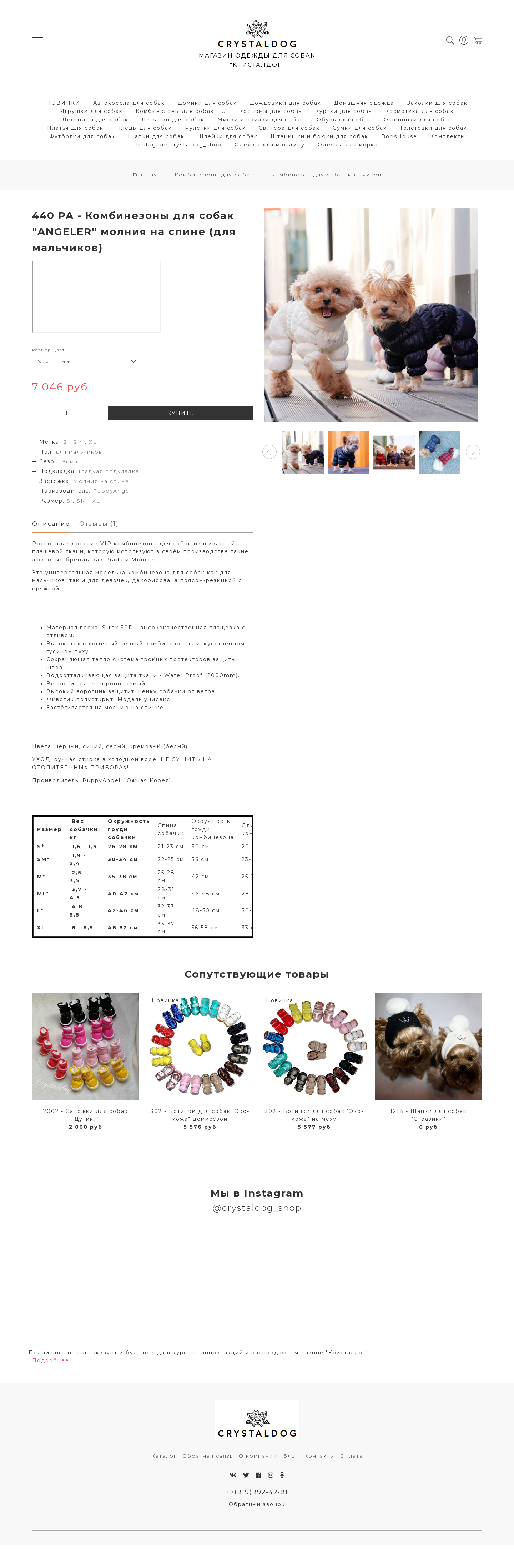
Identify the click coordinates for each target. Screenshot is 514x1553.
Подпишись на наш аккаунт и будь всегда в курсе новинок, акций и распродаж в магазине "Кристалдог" (198, 1359)
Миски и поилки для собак (260, 122)
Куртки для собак (343, 114)
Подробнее (50, 1367)
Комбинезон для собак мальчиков (326, 181)
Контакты (319, 1462)
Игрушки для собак (91, 114)
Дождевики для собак (285, 106)
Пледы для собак (144, 131)
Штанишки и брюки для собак (319, 139)
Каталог (164, 1462)
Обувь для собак (344, 122)
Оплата (351, 1462)
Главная (145, 181)
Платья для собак (75, 131)
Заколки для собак (437, 106)
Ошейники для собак (418, 122)
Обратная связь (207, 1462)
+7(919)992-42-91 (257, 1499)
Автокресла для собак (129, 106)
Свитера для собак (289, 131)
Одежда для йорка (348, 148)
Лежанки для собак (173, 122)
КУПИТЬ (181, 419)
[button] (269, 458)
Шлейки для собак (227, 139)
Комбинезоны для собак (175, 114)
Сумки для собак (360, 131)
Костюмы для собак (270, 114)
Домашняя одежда (364, 106)
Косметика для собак (419, 114)
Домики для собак (207, 106)
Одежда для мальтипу (270, 148)
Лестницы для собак (95, 122)
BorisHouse (399, 139)
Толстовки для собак (433, 131)
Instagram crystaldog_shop (179, 148)
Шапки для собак (156, 139)
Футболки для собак (82, 139)
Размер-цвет (48, 356)
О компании (258, 1462)
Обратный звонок (257, 1512)
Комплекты (447, 139)
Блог (290, 1462)
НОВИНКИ (63, 106)
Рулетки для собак (215, 131)
